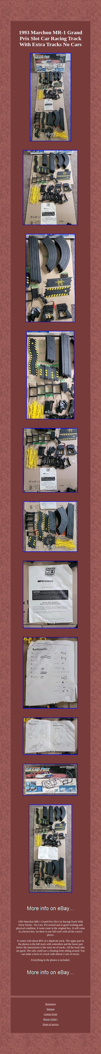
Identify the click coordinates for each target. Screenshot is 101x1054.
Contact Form (50, 1014)
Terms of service (50, 1024)
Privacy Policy (50, 1019)
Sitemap (50, 1009)
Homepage (50, 1004)
